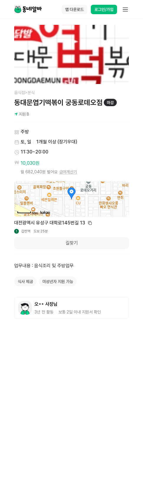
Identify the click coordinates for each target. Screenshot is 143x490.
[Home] (28, 9)
